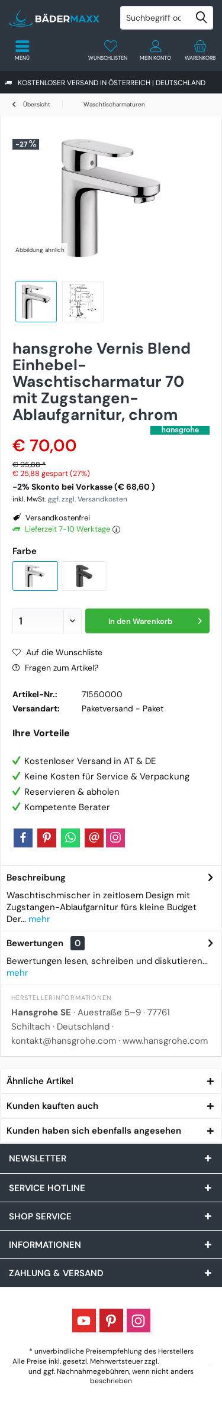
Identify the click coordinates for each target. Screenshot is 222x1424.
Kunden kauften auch (52, 1106)
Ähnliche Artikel (40, 1081)
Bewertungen (35, 943)
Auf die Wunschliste (57, 652)
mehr (38, 919)
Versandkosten (185, 1361)
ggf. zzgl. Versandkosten (87, 499)
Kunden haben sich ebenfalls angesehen (94, 1131)
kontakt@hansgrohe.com (63, 1041)
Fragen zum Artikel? (55, 667)
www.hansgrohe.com (165, 1041)
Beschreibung (36, 877)
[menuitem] (200, 50)
